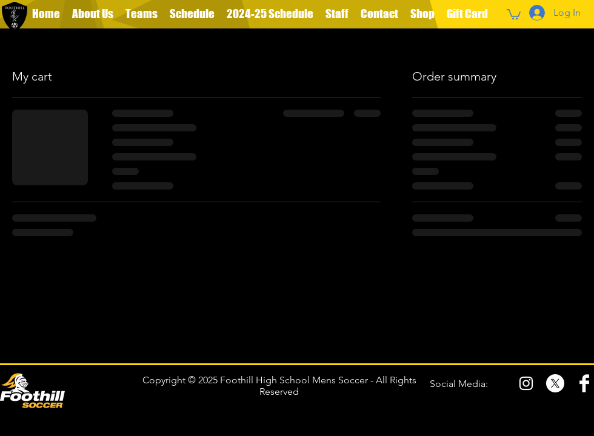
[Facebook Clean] (584, 383)
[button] (141, 14)
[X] (555, 383)
